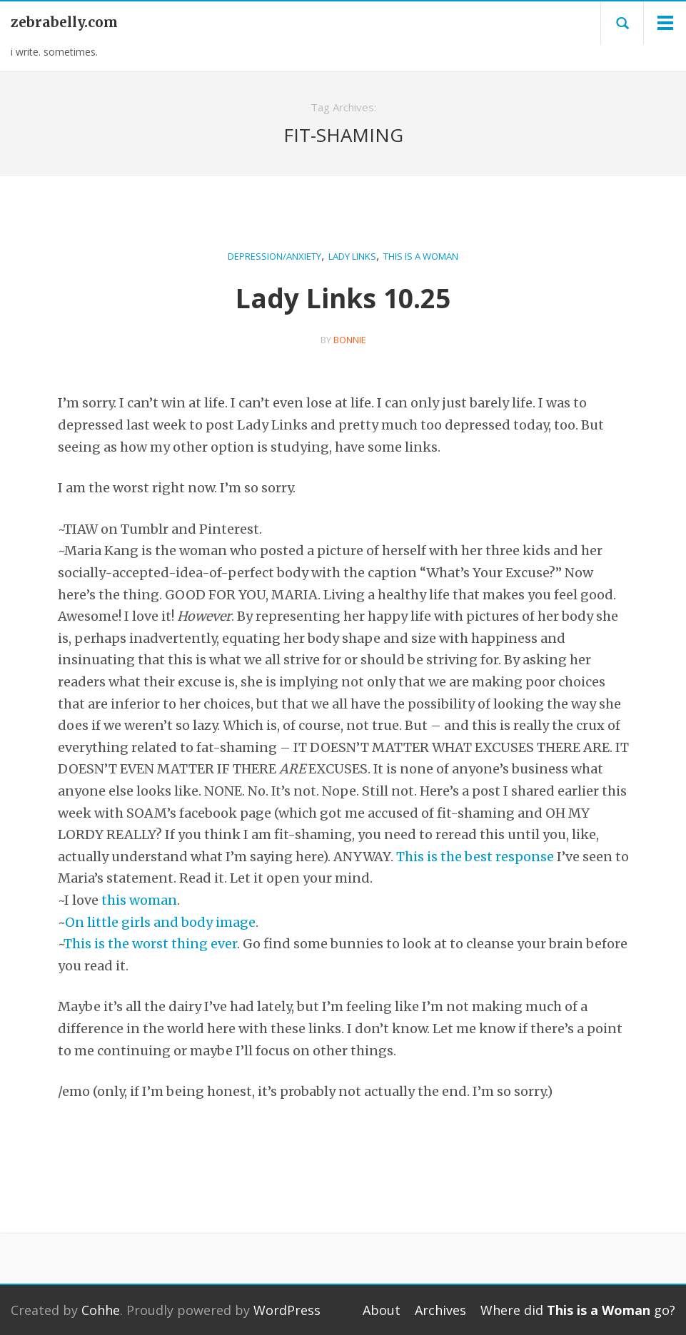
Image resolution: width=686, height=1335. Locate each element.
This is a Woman (420, 256)
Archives (440, 1310)
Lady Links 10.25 (343, 298)
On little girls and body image (160, 922)
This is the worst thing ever (150, 943)
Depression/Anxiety (274, 256)
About (381, 1310)
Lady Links (352, 256)
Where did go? (577, 1310)
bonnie (349, 339)
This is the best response (475, 856)
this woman (139, 900)
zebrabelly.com (64, 22)
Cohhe (100, 1310)
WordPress (287, 1310)
